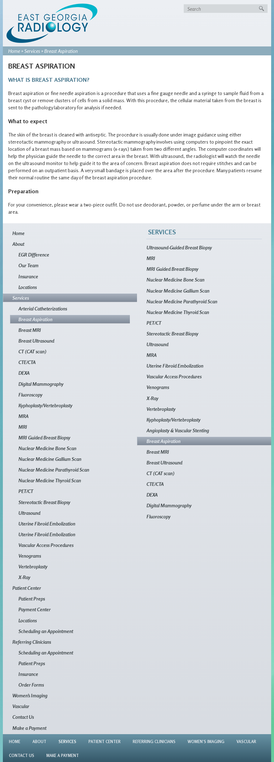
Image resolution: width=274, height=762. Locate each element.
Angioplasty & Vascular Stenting (178, 430)
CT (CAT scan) (32, 351)
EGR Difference (34, 254)
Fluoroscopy (30, 395)
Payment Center (35, 609)
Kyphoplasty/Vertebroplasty (45, 405)
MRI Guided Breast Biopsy (44, 437)
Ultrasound (29, 513)
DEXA (24, 373)
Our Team (29, 265)
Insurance (28, 276)
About (18, 244)
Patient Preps (32, 599)
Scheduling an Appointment (46, 631)
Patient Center (26, 588)
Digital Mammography (41, 384)
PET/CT (26, 491)
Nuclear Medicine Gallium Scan (50, 459)
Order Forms (31, 685)
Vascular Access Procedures (46, 545)
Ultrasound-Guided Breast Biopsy (179, 247)
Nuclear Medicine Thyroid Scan (50, 480)
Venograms (30, 556)
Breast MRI (30, 330)
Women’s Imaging (29, 695)
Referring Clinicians (31, 642)
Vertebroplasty (33, 566)
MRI (23, 427)
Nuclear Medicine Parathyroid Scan (54, 470)
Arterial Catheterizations (43, 308)
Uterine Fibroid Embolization (47, 524)
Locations (28, 287)
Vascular (20, 706)
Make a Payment (29, 728)
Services (32, 51)
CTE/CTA (27, 362)
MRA (24, 416)
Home (14, 51)
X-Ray (24, 577)
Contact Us (23, 717)
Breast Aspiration (35, 319)
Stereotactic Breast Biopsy (44, 502)
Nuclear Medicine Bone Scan (47, 448)
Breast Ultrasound (36, 341)
